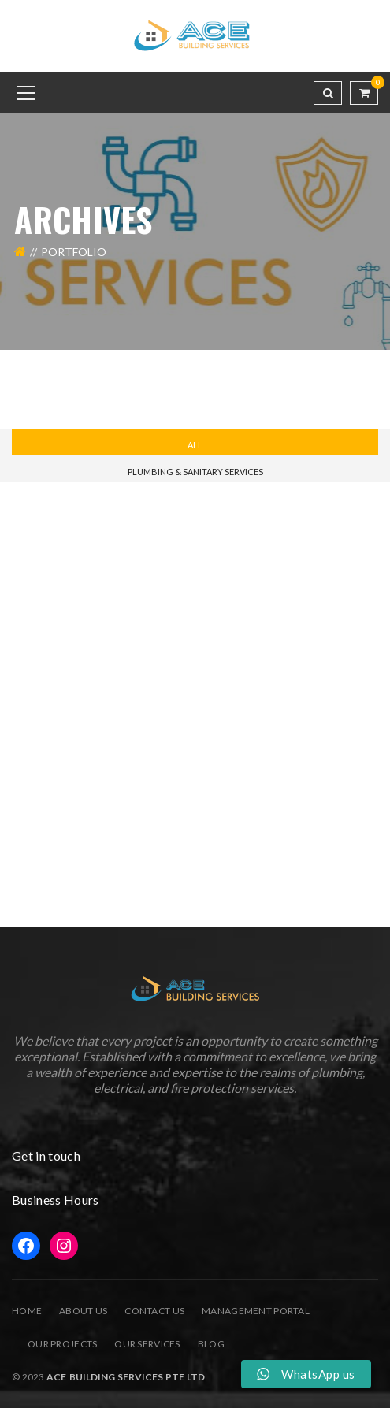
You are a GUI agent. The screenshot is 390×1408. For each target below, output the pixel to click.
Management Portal (256, 1311)
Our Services (147, 1344)
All (195, 445)
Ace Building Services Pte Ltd (124, 1377)
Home (27, 1311)
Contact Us (154, 1311)
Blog (211, 1344)
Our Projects (62, 1344)
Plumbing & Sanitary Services (195, 471)
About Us (83, 1311)
